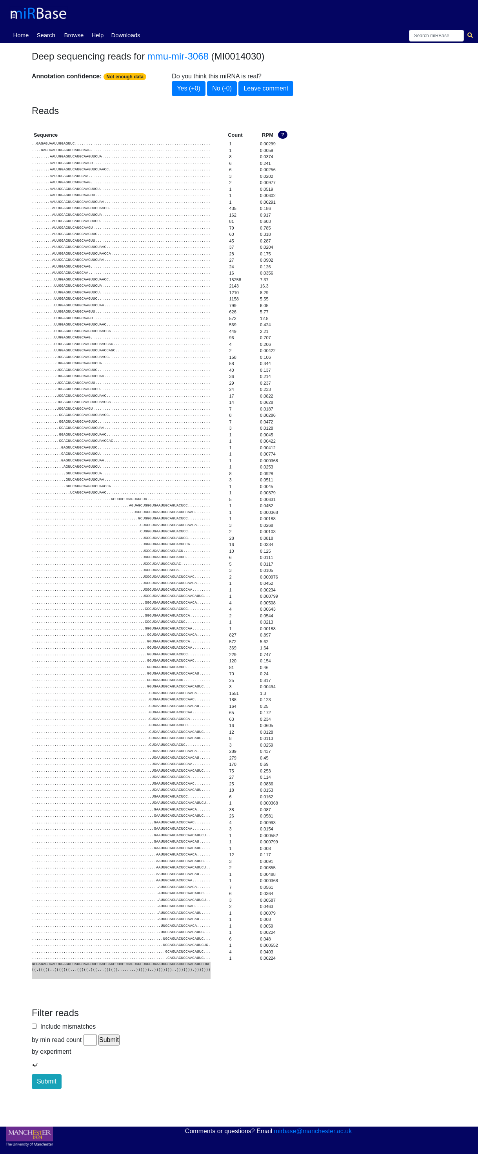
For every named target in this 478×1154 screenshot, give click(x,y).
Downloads (125, 35)
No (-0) (222, 88)
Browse (74, 35)
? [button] (282, 134)
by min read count (57, 1039)
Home (22, 34)
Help (97, 35)
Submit (46, 1081)
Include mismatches (66, 1026)
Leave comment (266, 88)
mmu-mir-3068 (178, 56)
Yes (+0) (188, 88)
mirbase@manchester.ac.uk (313, 1131)
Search (45, 35)
